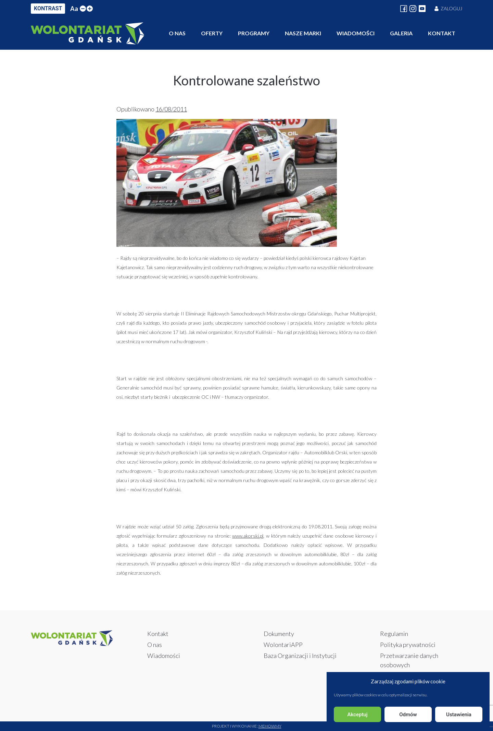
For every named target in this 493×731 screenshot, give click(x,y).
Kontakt (441, 33)
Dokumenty (279, 633)
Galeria (401, 33)
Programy (253, 33)
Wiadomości (356, 33)
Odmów (408, 714)
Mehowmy (269, 726)
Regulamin (394, 633)
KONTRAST (48, 8)
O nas (177, 33)
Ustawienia (458, 714)
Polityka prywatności (407, 644)
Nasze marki (303, 33)
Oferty (212, 33)
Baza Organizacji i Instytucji (300, 655)
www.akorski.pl (247, 536)
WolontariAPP (283, 644)
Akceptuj (357, 714)
